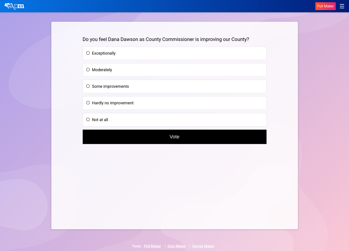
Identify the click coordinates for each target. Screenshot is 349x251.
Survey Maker (203, 246)
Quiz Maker (176, 246)
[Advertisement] (117, 185)
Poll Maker (325, 6)
